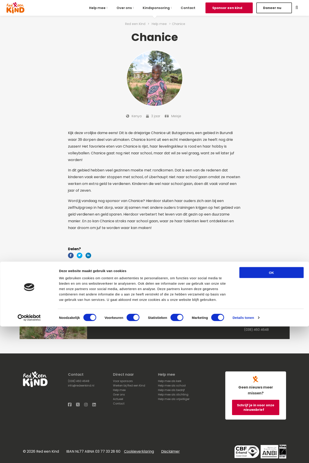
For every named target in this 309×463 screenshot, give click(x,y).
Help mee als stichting (173, 394)
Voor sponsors (123, 381)
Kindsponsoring (156, 8)
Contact (188, 8)
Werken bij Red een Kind (129, 385)
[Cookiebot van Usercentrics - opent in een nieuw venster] (29, 454)
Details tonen (243, 454)
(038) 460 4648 (256, 329)
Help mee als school (172, 385)
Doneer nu (272, 8)
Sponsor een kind (227, 8)
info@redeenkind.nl (81, 385)
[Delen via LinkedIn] (88, 255)
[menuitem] (99, 8)
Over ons (124, 8)
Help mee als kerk (169, 381)
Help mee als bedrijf (171, 390)
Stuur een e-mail (257, 325)
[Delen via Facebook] (71, 255)
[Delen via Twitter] (79, 255)
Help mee (97, 8)
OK (271, 409)
